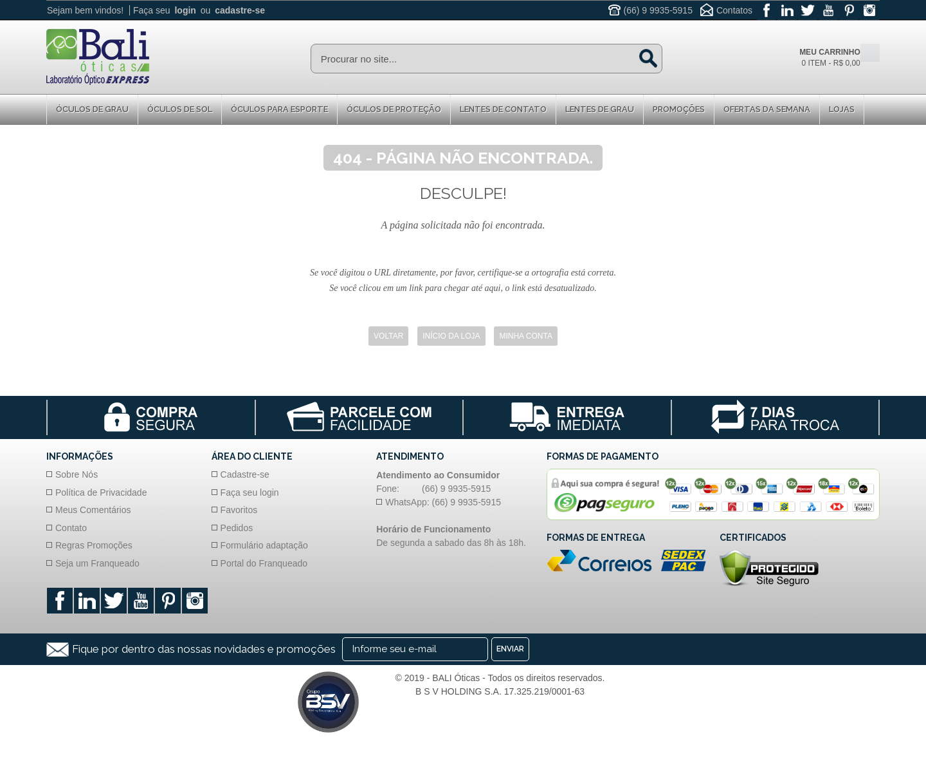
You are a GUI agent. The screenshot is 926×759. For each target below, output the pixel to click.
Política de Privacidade (101, 492)
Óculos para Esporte (279, 109)
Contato (71, 528)
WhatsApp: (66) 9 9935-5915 (443, 502)
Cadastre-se (245, 474)
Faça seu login (250, 492)
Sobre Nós (76, 474)
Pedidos (237, 528)
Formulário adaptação (264, 545)
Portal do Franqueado (264, 563)
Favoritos (239, 510)
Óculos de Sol (179, 109)
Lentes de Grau (599, 109)
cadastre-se (240, 10)
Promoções (679, 109)
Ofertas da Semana (766, 109)
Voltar (388, 336)
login (184, 10)
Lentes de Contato (503, 109)
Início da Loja (451, 336)
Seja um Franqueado (97, 563)
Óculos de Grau (92, 109)
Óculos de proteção (394, 109)
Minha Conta (525, 336)
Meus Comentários (93, 510)
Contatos (734, 10)
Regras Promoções (93, 545)
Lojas (842, 109)
